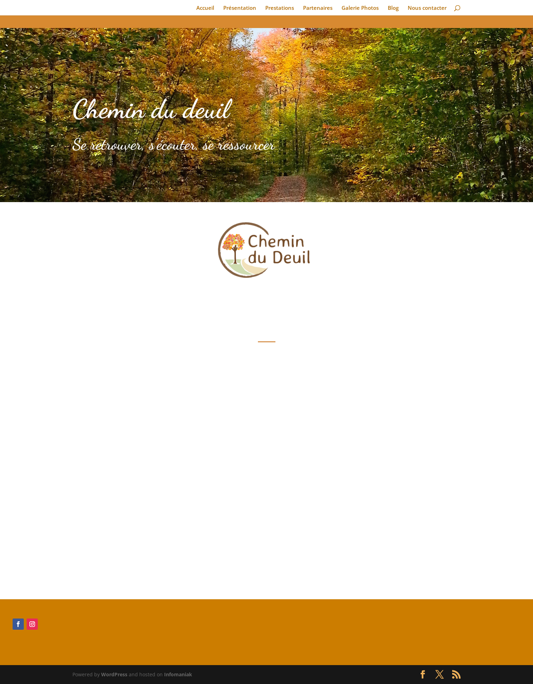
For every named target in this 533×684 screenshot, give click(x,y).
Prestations (279, 8)
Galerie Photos (360, 8)
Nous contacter (427, 8)
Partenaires (317, 8)
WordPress (114, 674)
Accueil (205, 8)
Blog (393, 8)
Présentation (239, 8)
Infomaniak (178, 674)
